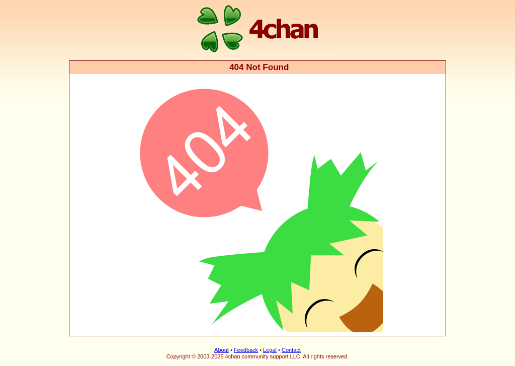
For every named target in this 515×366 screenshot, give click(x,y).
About (221, 350)
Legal (270, 350)
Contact (291, 350)
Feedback (246, 350)
